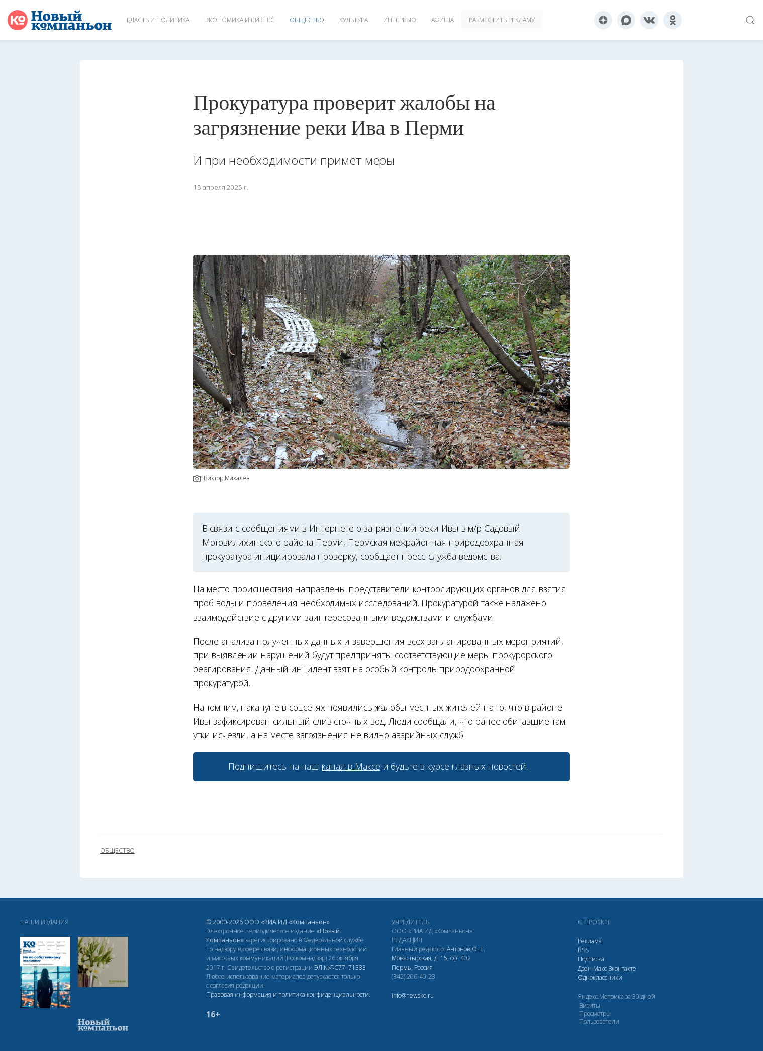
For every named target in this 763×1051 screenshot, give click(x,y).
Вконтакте (622, 968)
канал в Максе (351, 766)
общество (117, 851)
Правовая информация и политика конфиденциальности (287, 994)
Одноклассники (600, 977)
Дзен (585, 968)
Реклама (590, 941)
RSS (583, 950)
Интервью (399, 20)
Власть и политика (158, 20)
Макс (600, 968)
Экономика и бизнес (239, 20)
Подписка (591, 959)
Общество (307, 20)
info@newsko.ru (413, 995)
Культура (353, 20)
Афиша (442, 20)
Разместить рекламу (502, 20)
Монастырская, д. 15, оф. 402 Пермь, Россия (431, 963)
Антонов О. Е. (466, 949)
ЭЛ (340, 967)
